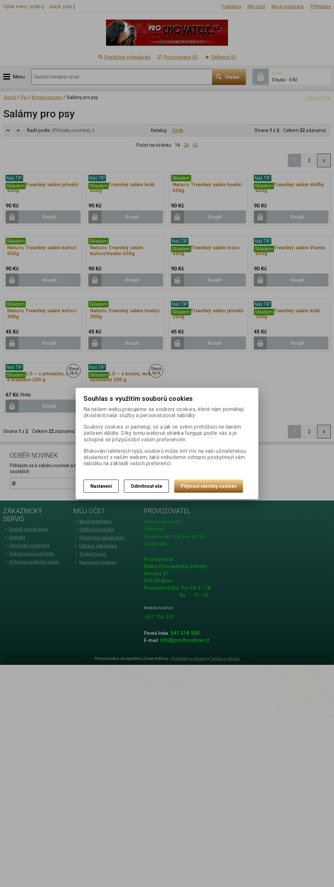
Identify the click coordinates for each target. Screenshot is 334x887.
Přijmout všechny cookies (208, 486)
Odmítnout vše (146, 486)
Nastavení (101, 486)
